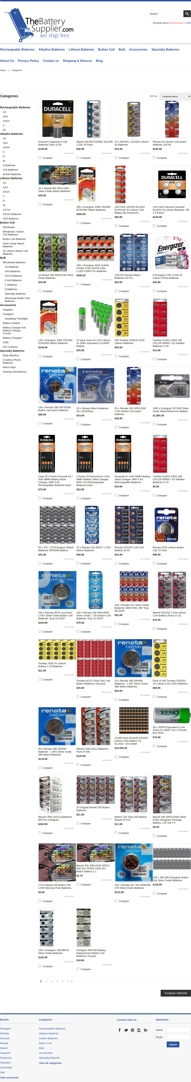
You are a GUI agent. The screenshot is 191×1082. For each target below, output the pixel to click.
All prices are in (180, 23)
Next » (72, 982)
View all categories (50, 1063)
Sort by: (154, 96)
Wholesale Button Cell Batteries (17, 300)
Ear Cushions (10, 346)
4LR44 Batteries (12, 174)
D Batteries (11, 289)
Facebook (119, 1030)
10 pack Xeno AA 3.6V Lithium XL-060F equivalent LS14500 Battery (94, 343)
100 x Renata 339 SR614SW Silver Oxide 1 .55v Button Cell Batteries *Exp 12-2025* (94, 615)
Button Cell (106, 49)
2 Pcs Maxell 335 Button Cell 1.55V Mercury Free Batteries (54, 886)
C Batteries (11, 284)
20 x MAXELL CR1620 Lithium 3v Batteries (132, 143)
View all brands (9, 1077)
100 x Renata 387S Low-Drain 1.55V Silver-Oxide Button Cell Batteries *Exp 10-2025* (55, 615)
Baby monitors (11, 355)
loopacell (5, 1052)
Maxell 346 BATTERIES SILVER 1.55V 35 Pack (95, 143)
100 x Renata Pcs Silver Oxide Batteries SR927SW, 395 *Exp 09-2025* (132, 608)
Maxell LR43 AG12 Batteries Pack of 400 (92, 750)
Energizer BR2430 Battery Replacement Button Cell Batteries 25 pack (91, 953)
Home (3, 70)
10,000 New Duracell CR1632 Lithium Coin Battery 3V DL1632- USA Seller (131, 740)
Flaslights (8, 314)
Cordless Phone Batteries (12, 361)
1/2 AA (6, 209)
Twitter (126, 1030)
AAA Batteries (12, 271)
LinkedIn (145, 1030)
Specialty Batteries (165, 49)
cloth (6, 342)
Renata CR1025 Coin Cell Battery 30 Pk (129, 549)
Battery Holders (11, 323)
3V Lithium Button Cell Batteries (15, 252)
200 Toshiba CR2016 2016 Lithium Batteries (130, 342)
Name (159, 1029)
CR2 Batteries (11, 218)
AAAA (6, 120)
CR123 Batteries (12, 214)
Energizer (5, 1028)
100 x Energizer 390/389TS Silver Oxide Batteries (53, 952)
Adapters (8, 309)
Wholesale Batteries (14, 262)
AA (4, 112)
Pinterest (132, 1030)
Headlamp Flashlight (16, 318)
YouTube (139, 1030)
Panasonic (6, 1057)
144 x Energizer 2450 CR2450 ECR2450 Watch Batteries (55, 342)
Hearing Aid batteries (15, 371)
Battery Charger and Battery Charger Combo (14, 330)
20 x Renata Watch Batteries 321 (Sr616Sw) (93, 410)
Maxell (4, 1048)
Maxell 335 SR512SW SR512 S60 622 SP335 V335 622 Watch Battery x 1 (93, 868)
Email (159, 1037)
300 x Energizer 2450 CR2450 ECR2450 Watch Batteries (94, 208)
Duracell (5, 1038)
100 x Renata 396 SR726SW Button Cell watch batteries (54, 409)
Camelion (5, 1062)
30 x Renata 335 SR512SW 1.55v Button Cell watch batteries (130, 411)
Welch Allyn (9, 367)
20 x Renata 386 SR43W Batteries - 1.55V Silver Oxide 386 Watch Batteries (131, 683)
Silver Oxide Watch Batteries (13, 245)
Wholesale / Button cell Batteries (13, 233)
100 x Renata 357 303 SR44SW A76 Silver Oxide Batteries (133, 886)
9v (4, 160)
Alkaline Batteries (52, 49)
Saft (2, 1072)
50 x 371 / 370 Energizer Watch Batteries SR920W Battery (56, 549)
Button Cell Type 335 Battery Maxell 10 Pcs (131, 818)
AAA (5, 116)
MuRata (4, 1033)
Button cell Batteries (14, 239)
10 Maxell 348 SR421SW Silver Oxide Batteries (56, 276)
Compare (47, 158)
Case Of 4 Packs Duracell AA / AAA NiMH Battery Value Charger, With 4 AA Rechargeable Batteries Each (55, 481)
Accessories (138, 49)
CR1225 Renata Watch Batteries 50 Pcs (128, 276)
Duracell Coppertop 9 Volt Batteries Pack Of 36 (52, 143)
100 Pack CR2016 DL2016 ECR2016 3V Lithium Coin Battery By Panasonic (130, 209)
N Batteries (9, 165)
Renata (4, 1043)
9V (4, 129)
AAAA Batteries (13, 275)
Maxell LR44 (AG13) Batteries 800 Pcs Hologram (55, 818)
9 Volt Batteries (13, 280)
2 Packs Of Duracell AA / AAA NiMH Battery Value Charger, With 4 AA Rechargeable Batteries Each (93, 481)
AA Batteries (12, 266)
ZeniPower (6, 1067)
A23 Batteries (10, 169)
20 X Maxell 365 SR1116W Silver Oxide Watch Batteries (54, 190)
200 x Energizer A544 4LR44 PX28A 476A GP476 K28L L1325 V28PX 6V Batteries (93, 268)
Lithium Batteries (81, 49)
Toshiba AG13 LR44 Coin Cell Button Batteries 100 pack (93, 682)
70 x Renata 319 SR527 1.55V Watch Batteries (94, 549)
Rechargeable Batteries (17, 49)
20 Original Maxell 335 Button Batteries (93, 809)
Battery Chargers (12, 337)
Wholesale (9, 227)
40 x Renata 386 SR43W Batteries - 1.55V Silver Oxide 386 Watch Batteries (55, 751)
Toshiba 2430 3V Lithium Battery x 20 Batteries (52, 665)
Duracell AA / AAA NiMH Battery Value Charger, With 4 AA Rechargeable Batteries (133, 479)
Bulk (122, 49)
